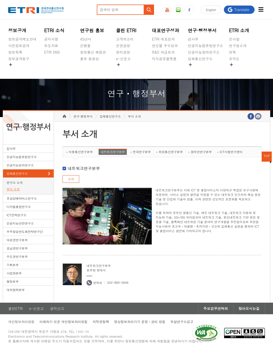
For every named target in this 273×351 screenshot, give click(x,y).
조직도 (234, 58)
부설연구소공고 (181, 321)
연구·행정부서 (202, 30)
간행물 (85, 45)
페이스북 (189, 9)
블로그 (178, 9)
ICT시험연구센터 (231, 152)
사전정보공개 (18, 45)
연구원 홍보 (92, 30)
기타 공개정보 (240, 70)
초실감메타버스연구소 (205, 70)
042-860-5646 (117, 282)
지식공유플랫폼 (164, 58)
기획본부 (13, 265)
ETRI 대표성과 (163, 39)
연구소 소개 (15, 182)
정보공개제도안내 (22, 39)
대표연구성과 (165, 30)
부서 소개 (13, 189)
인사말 (234, 39)
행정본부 (13, 281)
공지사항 (51, 39)
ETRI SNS (52, 52)
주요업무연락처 (215, 308)
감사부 (193, 39)
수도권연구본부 (17, 256)
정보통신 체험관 (93, 52)
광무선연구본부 (201, 152)
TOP (266, 155)
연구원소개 (238, 45)
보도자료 (51, 45)
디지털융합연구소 (19, 206)
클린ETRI (15, 308)
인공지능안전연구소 (20, 223)
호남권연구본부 (17, 248)
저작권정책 (101, 321)
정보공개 (17, 30)
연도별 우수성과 (165, 45)
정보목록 (15, 52)
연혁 (232, 52)
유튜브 (167, 9)
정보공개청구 (18, 58)
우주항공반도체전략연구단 (25, 231)
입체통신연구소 (200, 58)
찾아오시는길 (249, 308)
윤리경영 (123, 52)
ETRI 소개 (239, 30)
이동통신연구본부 (81, 152)
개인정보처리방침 (21, 321)
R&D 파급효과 (163, 52)
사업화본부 (14, 273)
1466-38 (82, 331)
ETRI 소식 (54, 30)
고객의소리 (125, 39)
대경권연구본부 (17, 240)
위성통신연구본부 (171, 152)
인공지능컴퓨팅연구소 (205, 45)
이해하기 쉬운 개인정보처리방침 (63, 321)
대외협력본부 (16, 290)
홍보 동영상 (89, 58)
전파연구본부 (142, 152)
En (211, 10)
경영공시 (15, 70)
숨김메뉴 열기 (10, 64)
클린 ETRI (126, 30)
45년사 (85, 39)
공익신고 (123, 70)
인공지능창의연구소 (204, 52)
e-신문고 (123, 58)
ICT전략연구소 (16, 215)
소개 (71, 179)
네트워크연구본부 (113, 152)
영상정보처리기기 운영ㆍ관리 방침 (139, 321)
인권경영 (123, 45)
